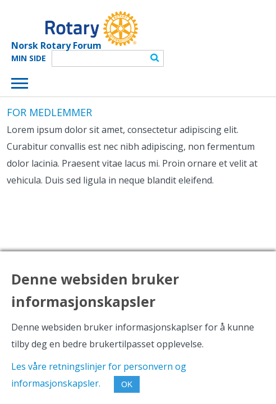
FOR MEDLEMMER (49, 112)
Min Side (28, 58)
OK (126, 384)
